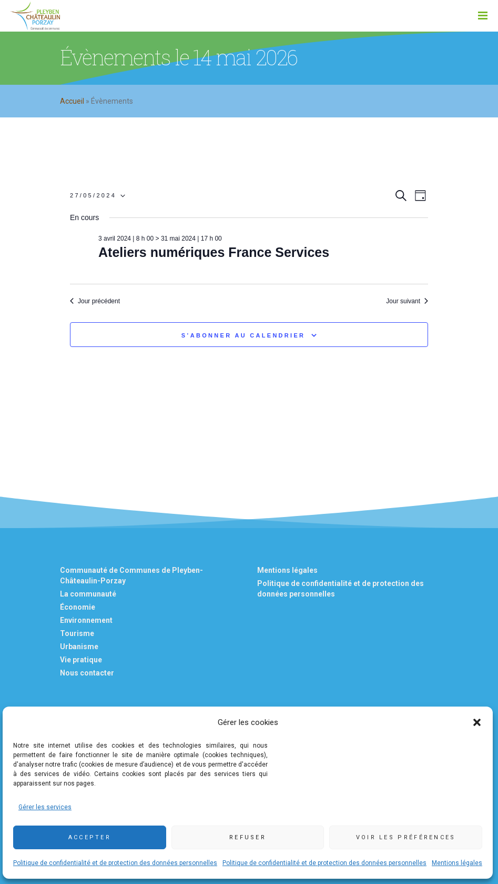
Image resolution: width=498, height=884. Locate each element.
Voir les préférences (406, 837)
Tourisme (77, 633)
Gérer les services (45, 807)
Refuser (247, 837)
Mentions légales (457, 863)
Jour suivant (407, 301)
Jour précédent (95, 301)
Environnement (86, 620)
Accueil (72, 101)
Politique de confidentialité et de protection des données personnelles (115, 863)
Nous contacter (87, 673)
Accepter (89, 837)
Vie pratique (81, 659)
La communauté (88, 594)
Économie (77, 607)
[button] (477, 722)
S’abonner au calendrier (243, 335)
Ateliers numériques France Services (213, 252)
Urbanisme (79, 646)
